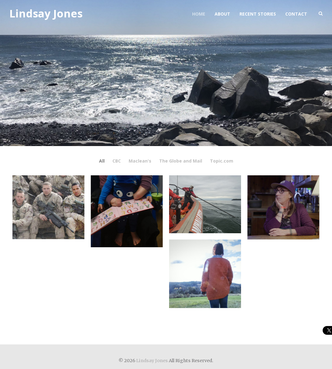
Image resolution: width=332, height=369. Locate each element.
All (102, 161)
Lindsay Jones (46, 13)
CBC (116, 161)
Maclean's (140, 161)
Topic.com (221, 161)
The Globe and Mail (180, 161)
